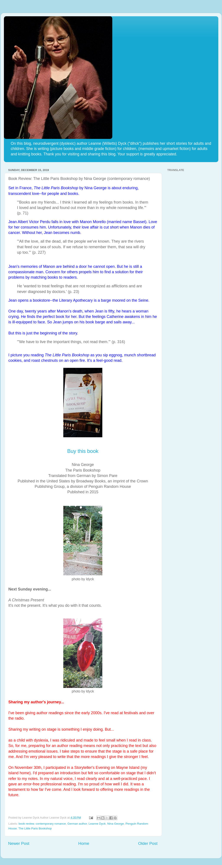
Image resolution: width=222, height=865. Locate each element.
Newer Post (18, 843)
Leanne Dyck (97, 823)
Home (83, 843)
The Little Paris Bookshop (35, 828)
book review (26, 823)
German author (77, 823)
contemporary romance (51, 823)
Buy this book (82, 451)
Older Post (147, 843)
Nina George (115, 823)
